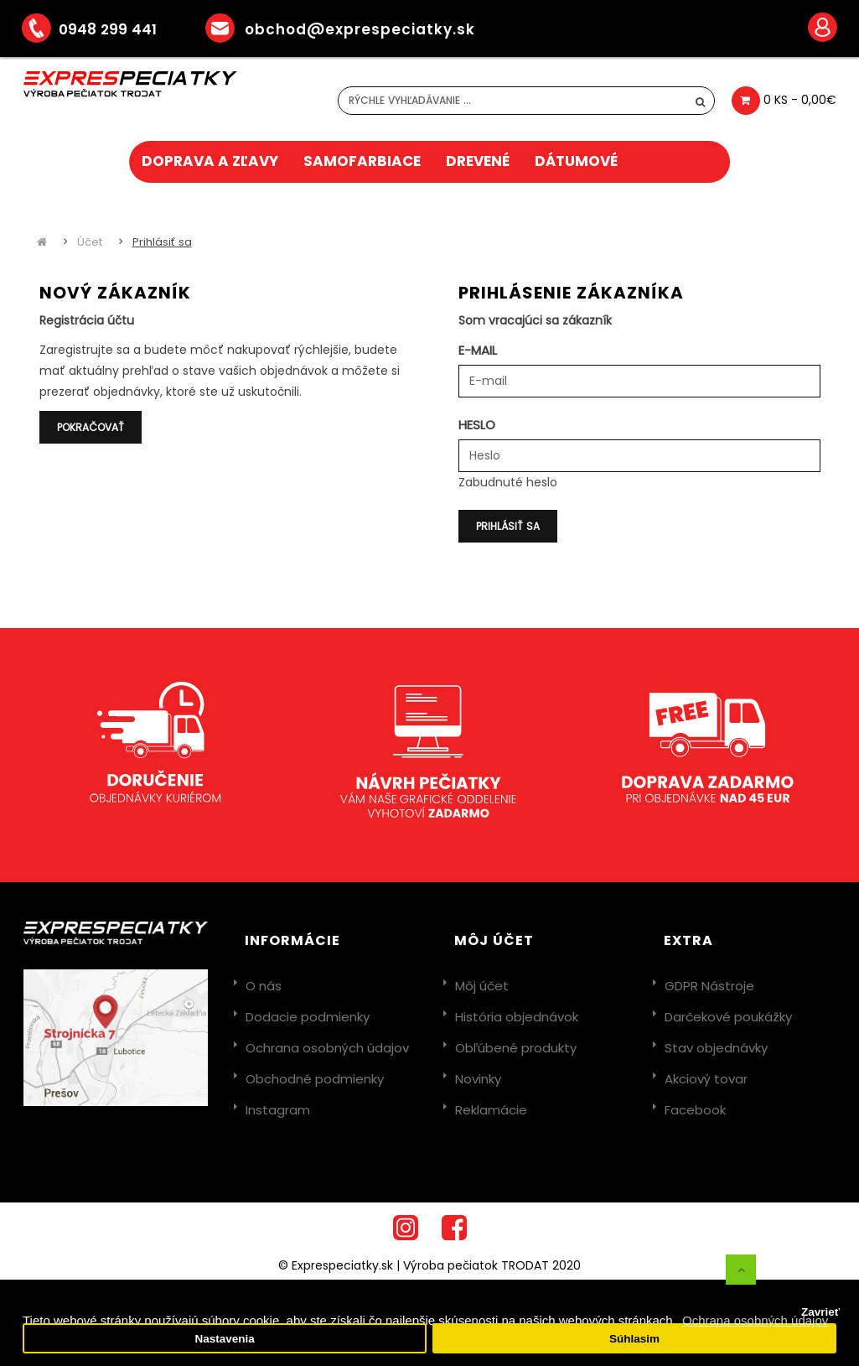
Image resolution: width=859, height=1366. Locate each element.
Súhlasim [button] (634, 1338)
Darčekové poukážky (728, 1017)
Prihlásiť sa (162, 242)
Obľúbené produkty (516, 1048)
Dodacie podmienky (308, 1017)
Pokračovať (90, 427)
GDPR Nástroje (709, 986)
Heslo (476, 425)
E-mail (477, 350)
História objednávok (516, 1017)
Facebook (695, 1110)
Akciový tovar (706, 1079)
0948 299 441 (101, 29)
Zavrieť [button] (820, 1312)
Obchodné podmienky (315, 1079)
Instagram (278, 1110)
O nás (264, 986)
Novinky (478, 1079)
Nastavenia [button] (224, 1338)
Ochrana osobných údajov (327, 1048)
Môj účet (482, 986)
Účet (89, 242)
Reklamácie (491, 1110)
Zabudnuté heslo (507, 482)
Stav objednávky (716, 1048)
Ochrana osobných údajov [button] (755, 1320)
